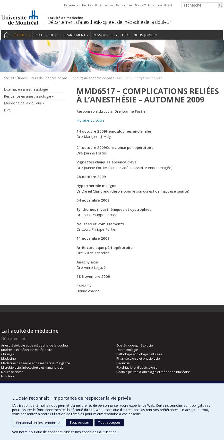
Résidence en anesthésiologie (27, 96)
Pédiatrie (123, 363)
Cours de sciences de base (94, 78)
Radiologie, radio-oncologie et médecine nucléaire (153, 372)
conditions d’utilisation (99, 432)
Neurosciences (12, 372)
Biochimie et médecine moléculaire (26, 349)
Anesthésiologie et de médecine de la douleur (35, 345)
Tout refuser (79, 422)
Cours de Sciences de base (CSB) (50, 78)
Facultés (87, 5)
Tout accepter (109, 422)
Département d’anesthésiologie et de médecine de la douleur (109, 22)
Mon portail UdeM (160, 5)
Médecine (8, 358)
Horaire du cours (90, 120)
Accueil (6, 35)
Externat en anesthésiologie (26, 89)
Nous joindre (146, 35)
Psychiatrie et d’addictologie (136, 367)
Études (21, 35)
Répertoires (72, 5)
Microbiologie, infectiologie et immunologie (32, 367)
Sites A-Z (140, 5)
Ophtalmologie (127, 349)
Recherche (44, 35)
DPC (125, 35)
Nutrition (7, 376)
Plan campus (124, 5)
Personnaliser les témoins (38, 422)
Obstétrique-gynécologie (134, 345)
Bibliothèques (104, 5)
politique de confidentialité (49, 432)
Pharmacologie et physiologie (138, 358)
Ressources (104, 35)
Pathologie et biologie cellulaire (139, 354)
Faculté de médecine (65, 18)
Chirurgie (8, 354)
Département (73, 35)
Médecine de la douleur (22, 103)
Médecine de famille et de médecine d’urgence (35, 363)
